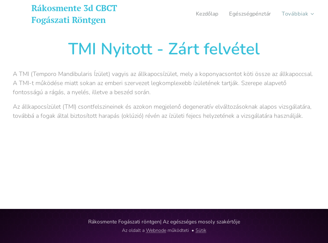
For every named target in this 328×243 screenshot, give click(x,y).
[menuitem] (204, 13)
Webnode (156, 230)
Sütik (201, 230)
